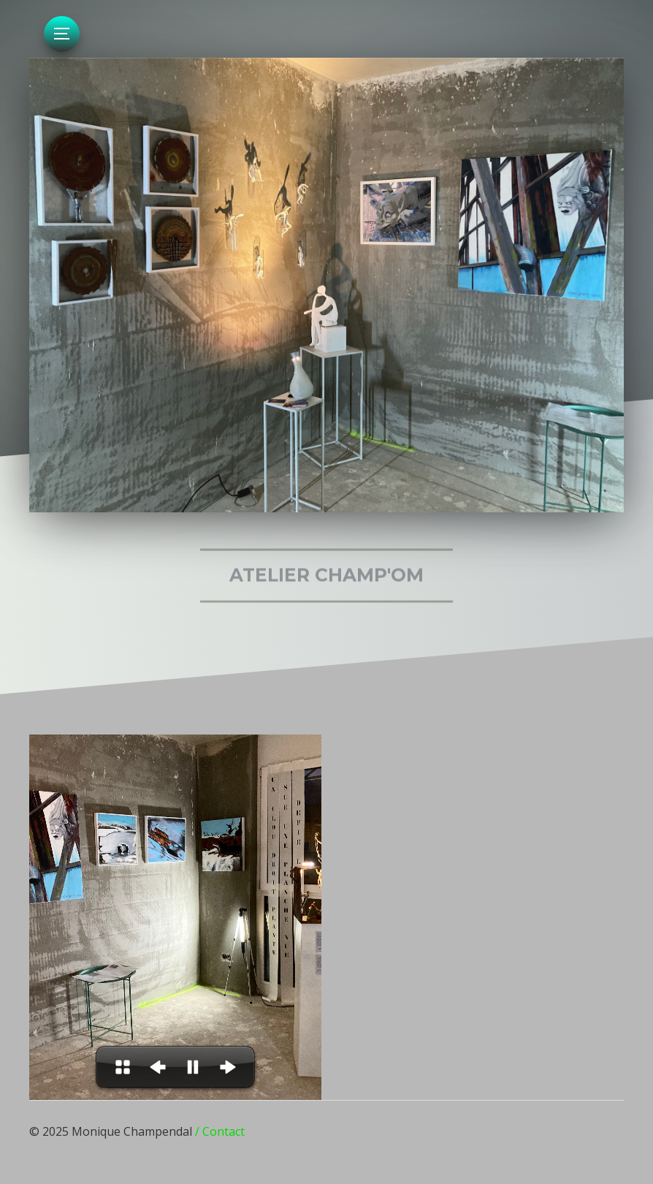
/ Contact (220, 1131)
